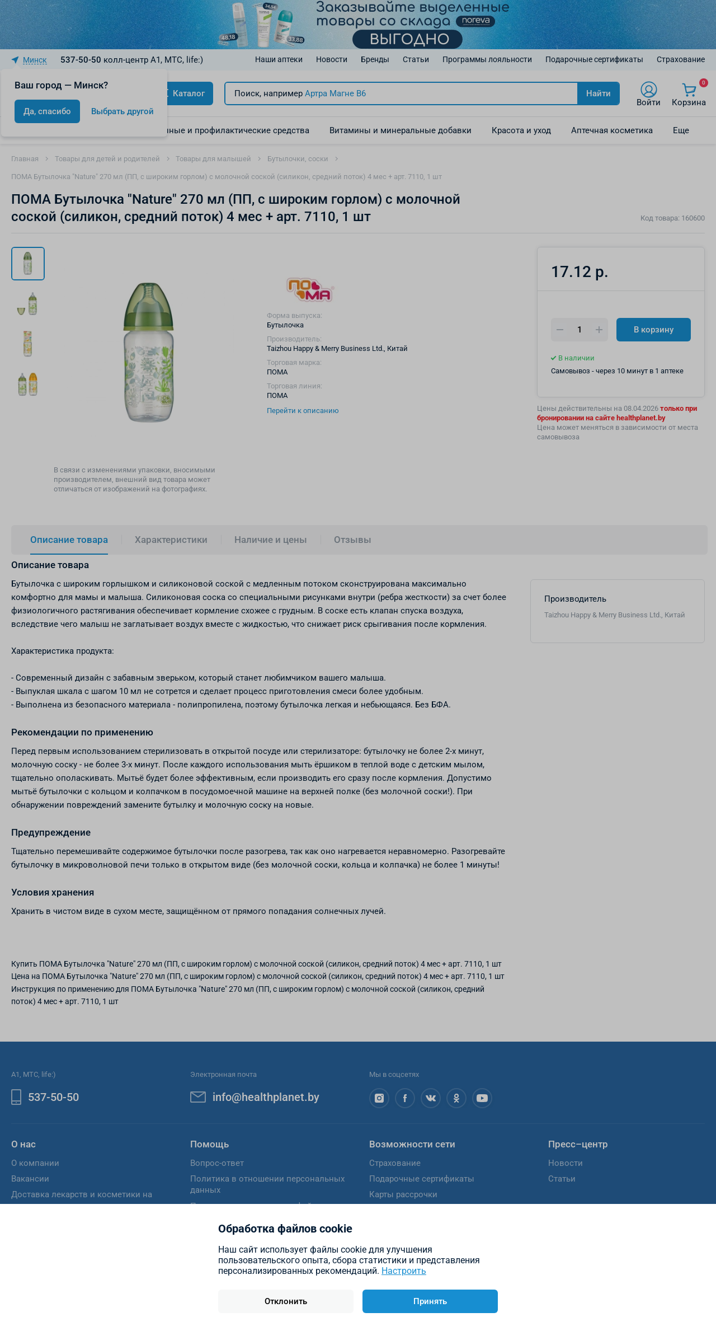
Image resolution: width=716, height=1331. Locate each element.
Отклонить (286, 1301)
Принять (430, 1301)
